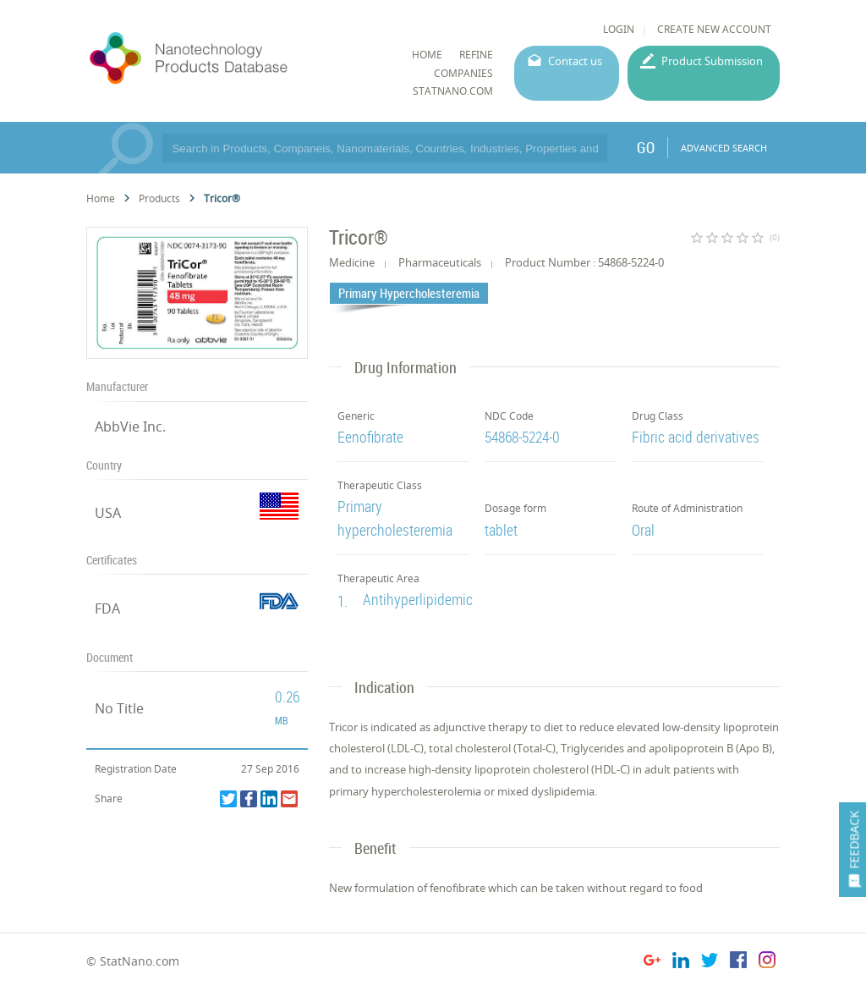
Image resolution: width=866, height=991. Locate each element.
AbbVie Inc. (130, 426)
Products (159, 198)
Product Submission (712, 61)
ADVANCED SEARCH (724, 147)
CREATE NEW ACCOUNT (714, 29)
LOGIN (618, 29)
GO (646, 147)
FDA (107, 608)
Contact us (575, 61)
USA (108, 513)
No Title (119, 708)
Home (100, 198)
